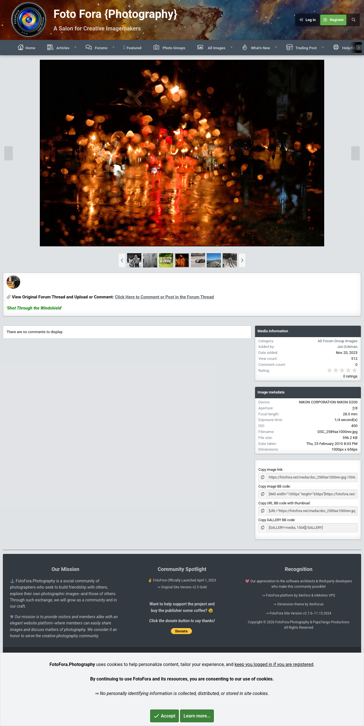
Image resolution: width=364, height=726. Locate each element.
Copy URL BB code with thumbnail (284, 503)
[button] (75, 47)
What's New (260, 48)
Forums (100, 48)
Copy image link (270, 470)
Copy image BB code (274, 486)
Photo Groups (173, 48)
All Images (215, 47)
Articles (62, 48)
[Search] (353, 20)
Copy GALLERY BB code (276, 520)
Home (26, 47)
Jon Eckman (33, 287)
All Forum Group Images (337, 341)
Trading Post (306, 48)
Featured (132, 47)
